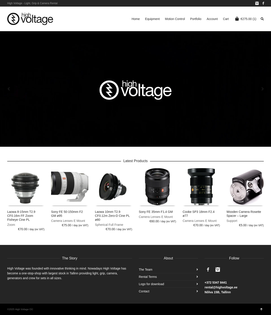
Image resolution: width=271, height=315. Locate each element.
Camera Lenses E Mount (68, 221)
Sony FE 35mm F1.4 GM (156, 212)
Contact (144, 291)
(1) (245, 19)
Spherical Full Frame (109, 224)
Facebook (263, 3)
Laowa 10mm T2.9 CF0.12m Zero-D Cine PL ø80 (112, 215)
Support (231, 221)
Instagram (257, 3)
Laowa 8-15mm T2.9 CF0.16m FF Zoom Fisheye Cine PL (21, 215)
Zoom (11, 224)
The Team (145, 269)
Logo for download (151, 284)
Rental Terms (148, 277)
